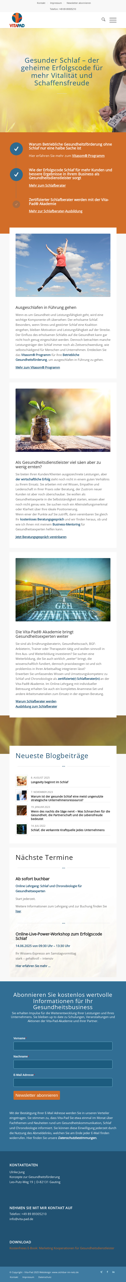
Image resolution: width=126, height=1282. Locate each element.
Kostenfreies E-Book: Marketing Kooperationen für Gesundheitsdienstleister (61, 1248)
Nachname (21, 1056)
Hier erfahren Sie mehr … (33, 966)
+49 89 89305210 (34, 1214)
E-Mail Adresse (24, 1074)
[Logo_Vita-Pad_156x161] (52, 20)
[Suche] (101, 20)
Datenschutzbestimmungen (77, 1138)
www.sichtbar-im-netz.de (65, 1272)
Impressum (56, 2)
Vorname (20, 1038)
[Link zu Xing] (101, 1272)
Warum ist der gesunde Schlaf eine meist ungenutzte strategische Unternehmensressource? (67, 798)
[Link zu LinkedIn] (113, 1272)
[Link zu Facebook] (107, 1272)
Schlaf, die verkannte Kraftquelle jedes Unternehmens (68, 830)
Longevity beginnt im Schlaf (49, 782)
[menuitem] (41, 3)
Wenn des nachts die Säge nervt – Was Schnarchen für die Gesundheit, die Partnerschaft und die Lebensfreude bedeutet (70, 815)
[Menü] (111, 20)
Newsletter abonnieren (79, 2)
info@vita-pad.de (21, 1219)
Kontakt (41, 2)
